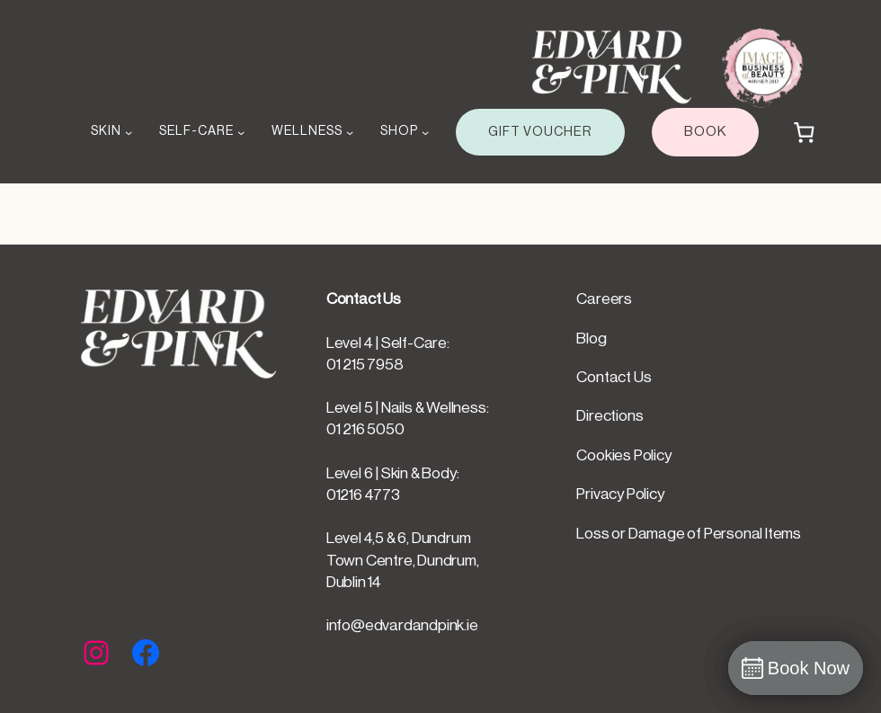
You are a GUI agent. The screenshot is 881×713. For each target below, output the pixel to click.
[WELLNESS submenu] (349, 132)
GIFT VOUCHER (540, 131)
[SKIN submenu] (128, 132)
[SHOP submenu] (425, 132)
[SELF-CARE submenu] (241, 132)
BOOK (705, 131)
